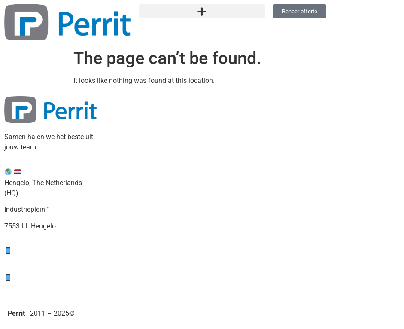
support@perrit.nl (51, 261)
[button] (202, 11)
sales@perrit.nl (46, 288)
